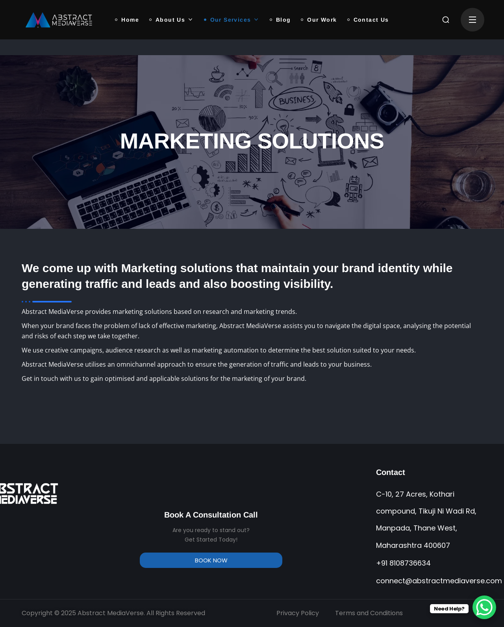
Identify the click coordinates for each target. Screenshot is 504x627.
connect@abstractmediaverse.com (439, 581)
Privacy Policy (297, 613)
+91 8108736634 (403, 563)
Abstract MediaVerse (111, 613)
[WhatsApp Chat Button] (484, 607)
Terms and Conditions (369, 613)
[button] (446, 19)
